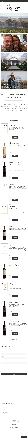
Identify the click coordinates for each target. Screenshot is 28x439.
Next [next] (26, 22)
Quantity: (10, 135)
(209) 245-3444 (4, 1)
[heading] (18, 124)
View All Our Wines (13, 339)
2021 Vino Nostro (13, 208)
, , (14, 421)
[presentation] (9, 370)
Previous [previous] (1, 22)
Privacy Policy (14, 426)
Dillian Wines (14, 420)
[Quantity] (10, 137)
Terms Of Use (14, 424)
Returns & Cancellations (14, 427)
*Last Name (2, 356)
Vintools (15, 430)
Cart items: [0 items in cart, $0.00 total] (24, 1)
